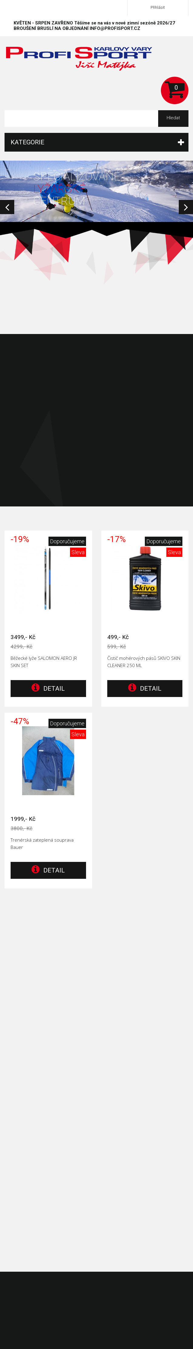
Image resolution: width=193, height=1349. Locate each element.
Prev (7, 207)
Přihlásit (158, 7)
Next (186, 207)
